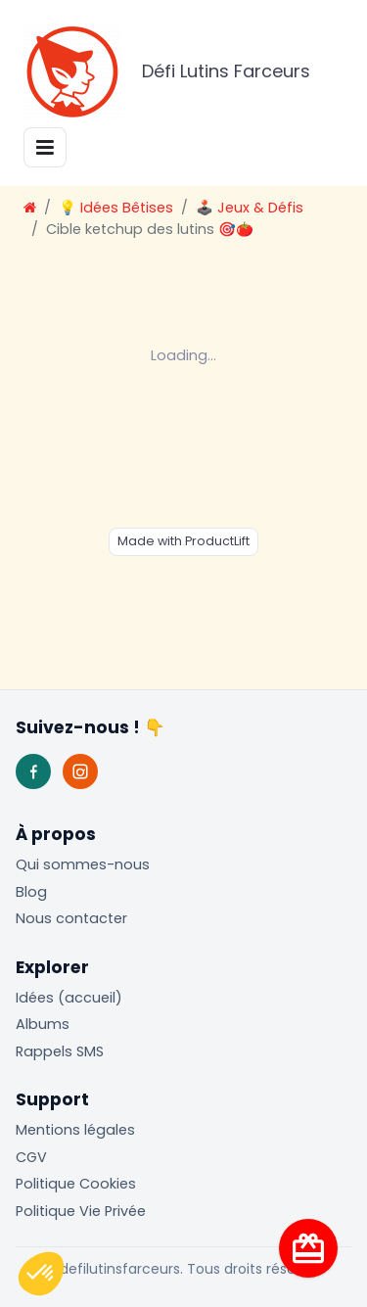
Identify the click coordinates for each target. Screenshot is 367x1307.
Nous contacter (71, 918)
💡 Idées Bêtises (116, 207)
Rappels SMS (60, 1051)
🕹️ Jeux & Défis (249, 207)
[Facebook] (33, 771)
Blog (31, 892)
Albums (42, 1024)
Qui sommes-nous (83, 864)
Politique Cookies (76, 1183)
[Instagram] (80, 771)
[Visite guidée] (308, 1248)
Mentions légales (75, 1130)
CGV (31, 1157)
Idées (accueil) (69, 997)
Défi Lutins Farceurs (166, 72)
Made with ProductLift (183, 541)
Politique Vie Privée (81, 1211)
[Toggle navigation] (45, 147)
